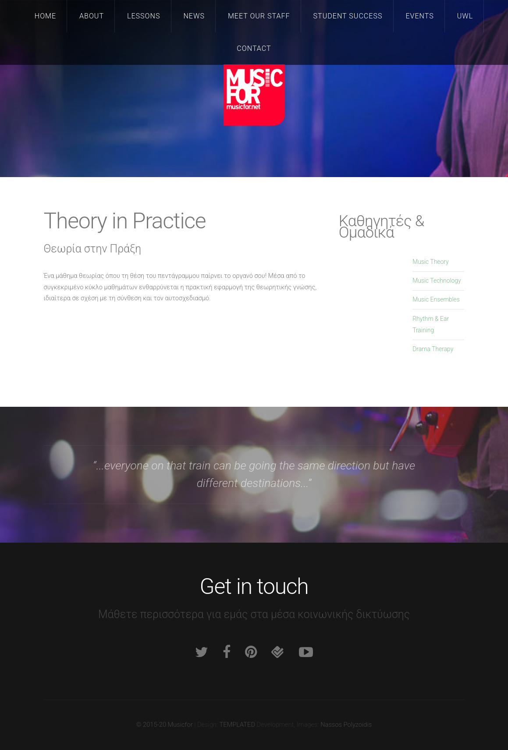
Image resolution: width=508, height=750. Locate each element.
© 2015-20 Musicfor (164, 725)
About (91, 16)
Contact (254, 48)
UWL (465, 16)
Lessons (143, 16)
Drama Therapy (432, 348)
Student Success (348, 16)
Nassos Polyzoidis (346, 725)
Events (419, 16)
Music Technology (436, 280)
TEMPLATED (237, 725)
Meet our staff (259, 16)
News (194, 16)
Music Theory (430, 261)
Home (45, 16)
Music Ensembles (436, 299)
